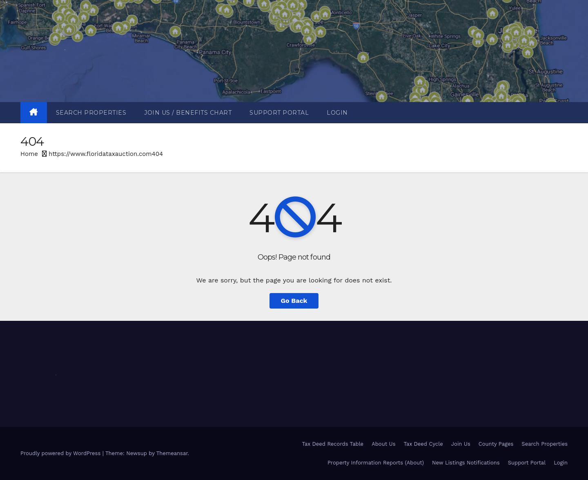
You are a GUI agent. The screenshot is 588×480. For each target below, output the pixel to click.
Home (29, 154)
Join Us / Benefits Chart (188, 112)
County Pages (496, 444)
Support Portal (279, 112)
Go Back (294, 300)
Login (337, 112)
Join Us (460, 444)
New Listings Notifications (466, 463)
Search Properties (91, 112)
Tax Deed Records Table (332, 444)
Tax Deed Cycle (423, 444)
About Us (383, 444)
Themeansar (172, 453)
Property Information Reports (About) (375, 463)
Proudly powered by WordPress (61, 453)
